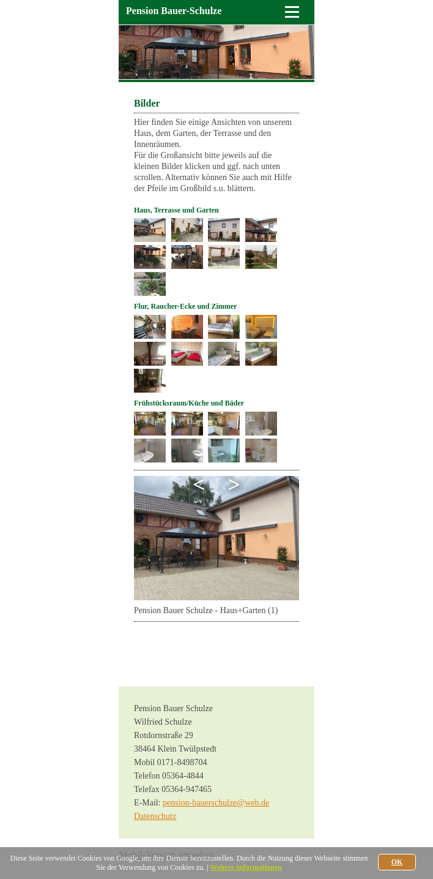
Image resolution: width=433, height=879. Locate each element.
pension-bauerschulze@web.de (216, 802)
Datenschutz (155, 816)
